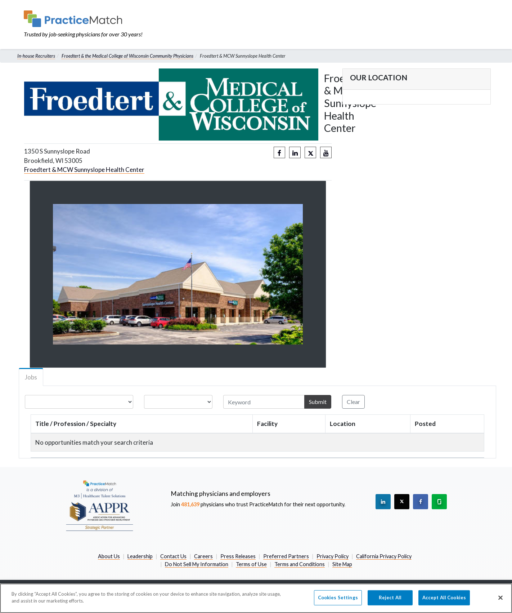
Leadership (140, 556)
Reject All (390, 597)
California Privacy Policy (384, 556)
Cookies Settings (338, 597)
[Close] (500, 597)
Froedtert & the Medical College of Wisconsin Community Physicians (127, 56)
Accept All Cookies (444, 597)
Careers (203, 556)
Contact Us (173, 556)
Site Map (342, 564)
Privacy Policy (332, 556)
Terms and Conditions (299, 564)
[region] (256, 598)
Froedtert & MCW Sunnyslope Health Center (84, 169)
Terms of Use (251, 564)
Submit (318, 401)
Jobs (31, 377)
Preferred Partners (286, 556)
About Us (109, 556)
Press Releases (238, 556)
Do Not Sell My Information (196, 564)
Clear (353, 401)
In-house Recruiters (36, 56)
